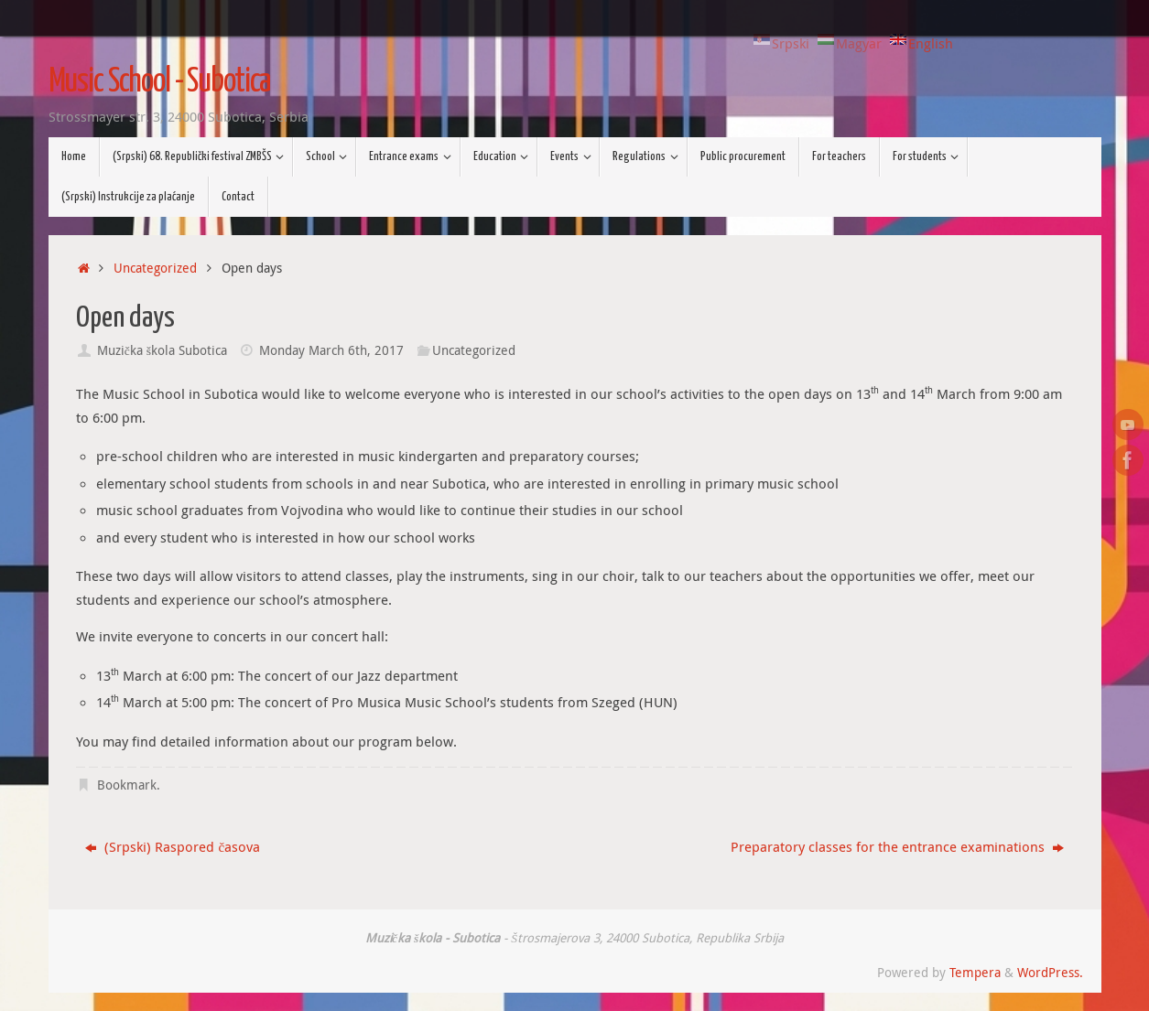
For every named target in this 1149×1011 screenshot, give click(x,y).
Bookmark (127, 785)
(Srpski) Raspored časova (172, 846)
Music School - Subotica (160, 82)
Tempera (975, 972)
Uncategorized (155, 268)
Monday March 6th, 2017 (331, 350)
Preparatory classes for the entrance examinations (897, 846)
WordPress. (1050, 972)
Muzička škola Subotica (162, 350)
